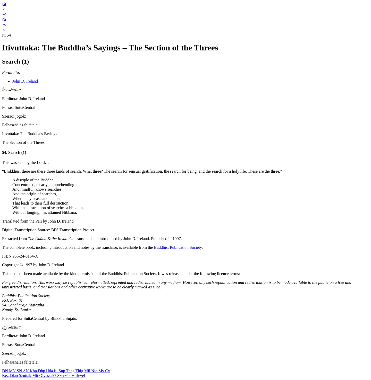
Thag (70, 371)
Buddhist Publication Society (178, 247)
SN (20, 371)
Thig (79, 371)
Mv (101, 371)
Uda (50, 371)
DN (5, 371)
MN (13, 371)
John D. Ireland (25, 81)
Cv (107, 371)
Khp (34, 371)
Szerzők (64, 375)
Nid (94, 371)
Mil (87, 371)
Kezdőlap (10, 375)
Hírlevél (78, 375)
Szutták (25, 375)
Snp (62, 371)
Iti (56, 371)
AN (26, 371)
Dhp (42, 371)
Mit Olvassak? (44, 375)
